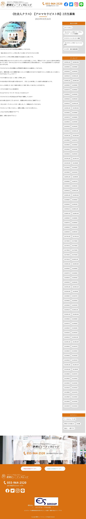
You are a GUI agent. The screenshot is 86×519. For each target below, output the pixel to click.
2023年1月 (67, 131)
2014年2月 (74, 332)
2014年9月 (67, 319)
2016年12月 (75, 259)
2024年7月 (67, 89)
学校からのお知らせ (69, 423)
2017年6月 (74, 245)
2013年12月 (75, 337)
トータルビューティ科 (69, 419)
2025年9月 (67, 67)
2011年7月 (74, 392)
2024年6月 (74, 89)
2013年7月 (74, 346)
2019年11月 (67, 195)
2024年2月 (74, 99)
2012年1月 (74, 387)
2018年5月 (67, 227)
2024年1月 (67, 103)
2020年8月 (67, 181)
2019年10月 (76, 195)
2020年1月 (67, 190)
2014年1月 (67, 337)
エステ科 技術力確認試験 (71, 49)
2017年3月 (67, 255)
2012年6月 (67, 378)
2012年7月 (74, 374)
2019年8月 (67, 200)
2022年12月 (75, 131)
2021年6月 (67, 167)
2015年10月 (67, 291)
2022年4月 (67, 149)
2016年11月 (67, 264)
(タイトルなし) (68, 27)
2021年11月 (76, 158)
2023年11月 (67, 108)
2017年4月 (74, 250)
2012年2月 (67, 387)
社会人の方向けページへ (54, 469)
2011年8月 (67, 392)
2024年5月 (67, 94)
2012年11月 (76, 365)
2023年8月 (74, 112)
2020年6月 (67, 186)
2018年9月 (67, 218)
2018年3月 (67, 232)
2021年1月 (74, 172)
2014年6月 (74, 323)
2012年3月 (74, 383)
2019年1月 (67, 209)
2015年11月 (76, 287)
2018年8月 (74, 218)
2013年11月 (67, 342)
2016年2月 (74, 282)
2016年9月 (67, 268)
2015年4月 (67, 305)
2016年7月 (67, 273)
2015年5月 (74, 300)
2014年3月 (67, 332)
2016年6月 (74, 273)
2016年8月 (74, 268)
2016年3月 (67, 282)
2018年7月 (67, 222)
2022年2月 (67, 154)
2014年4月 (74, 328)
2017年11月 (76, 236)
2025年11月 (67, 62)
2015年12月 (67, 287)
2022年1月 (74, 154)
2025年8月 (74, 67)
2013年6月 (67, 351)
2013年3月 (74, 355)
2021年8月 (75, 163)
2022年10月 (76, 135)
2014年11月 (67, 314)
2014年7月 (67, 323)
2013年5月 (74, 351)
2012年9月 (75, 369)
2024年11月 (67, 80)
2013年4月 (67, 355)
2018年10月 (76, 213)
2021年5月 (74, 167)
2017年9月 (67, 241)
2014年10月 (76, 314)
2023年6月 (74, 117)
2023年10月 (76, 108)
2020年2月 (74, 186)
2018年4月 (74, 227)
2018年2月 (74, 232)
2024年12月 (75, 76)
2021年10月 (67, 163)
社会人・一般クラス (69, 428)
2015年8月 (67, 296)
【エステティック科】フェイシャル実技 (73, 43)
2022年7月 (74, 140)
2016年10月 (76, 264)
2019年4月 (67, 204)
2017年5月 (67, 250)
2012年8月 (67, 374)
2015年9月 (75, 291)
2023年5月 (67, 122)
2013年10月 (76, 342)
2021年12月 (67, 158)
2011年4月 (67, 401)
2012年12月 (67, 365)
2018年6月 (74, 222)
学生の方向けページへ (30, 469)
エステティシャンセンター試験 (72, 38)
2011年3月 (74, 401)
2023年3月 (67, 126)
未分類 (78, 423)
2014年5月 (67, 328)
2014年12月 (75, 310)
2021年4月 (67, 172)
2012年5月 (74, 378)
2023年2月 (74, 126)
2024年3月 (67, 99)
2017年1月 (67, 259)
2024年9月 (67, 85)
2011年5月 (74, 397)
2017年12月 (67, 236)
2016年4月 (74, 277)
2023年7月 (67, 117)
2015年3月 (74, 305)
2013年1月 (74, 360)
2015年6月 (67, 300)
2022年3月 (74, 149)
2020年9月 (75, 177)
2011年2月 (67, 406)
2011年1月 (74, 406)
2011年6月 (67, 397)
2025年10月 (76, 62)
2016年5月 (67, 277)
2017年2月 (74, 255)
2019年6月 (74, 200)
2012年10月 (67, 369)
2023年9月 (67, 112)
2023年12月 (75, 103)
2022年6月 (67, 144)
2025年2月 (74, 71)
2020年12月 (67, 177)
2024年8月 (74, 85)
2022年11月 (67, 135)
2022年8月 (67, 140)
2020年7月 (74, 181)
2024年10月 (76, 80)
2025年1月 (67, 76)
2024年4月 (74, 94)
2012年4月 (67, 383)
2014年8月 (74, 319)
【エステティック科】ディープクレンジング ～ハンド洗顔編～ (73, 32)
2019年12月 (75, 190)
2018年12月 (75, 209)
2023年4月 (74, 122)
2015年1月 (67, 310)
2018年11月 (67, 213)
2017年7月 (67, 245)
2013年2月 (67, 360)
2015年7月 (74, 296)
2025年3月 (67, 71)
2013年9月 (67, 346)
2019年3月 (74, 204)
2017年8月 (74, 241)
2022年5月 (74, 144)
